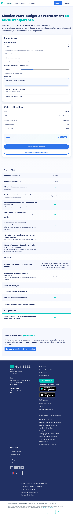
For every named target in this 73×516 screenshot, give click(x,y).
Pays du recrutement (10, 42)
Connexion (67, 3)
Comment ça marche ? (46, 404)
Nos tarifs (24, 3)
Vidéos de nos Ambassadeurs (48, 436)
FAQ (11, 462)
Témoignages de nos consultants (49, 434)
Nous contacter (46, 381)
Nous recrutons (44, 375)
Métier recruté (8, 54)
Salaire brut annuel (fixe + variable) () (16, 65)
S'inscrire (57, 3)
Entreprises (17, 3)
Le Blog (12, 460)
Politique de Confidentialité (29, 492)
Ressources (32, 3)
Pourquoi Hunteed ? (45, 370)
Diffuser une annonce (46, 409)
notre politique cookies (48, 507)
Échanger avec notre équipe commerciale (20, 349)
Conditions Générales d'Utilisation (31, 486)
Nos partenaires (44, 431)
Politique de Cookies (27, 495)
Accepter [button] (51, 512)
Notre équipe (43, 373)
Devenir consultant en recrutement (50, 422)
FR (16, 473)
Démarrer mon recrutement (36, 147)
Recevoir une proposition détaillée (36, 152)
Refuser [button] (60, 512)
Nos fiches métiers (15, 451)
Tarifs (41, 406)
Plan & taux (7, 76)
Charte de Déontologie (28, 489)
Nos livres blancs (15, 454)
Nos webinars (14, 457)
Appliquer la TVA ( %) (13, 97)
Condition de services (46, 428)
